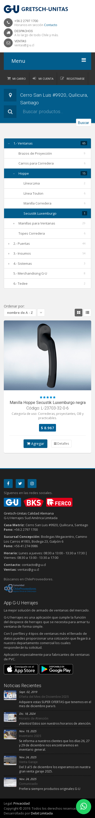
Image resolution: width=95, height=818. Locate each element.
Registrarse (75, 78)
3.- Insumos (22, 253)
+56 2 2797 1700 (26, 21)
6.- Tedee (20, 283)
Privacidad (21, 803)
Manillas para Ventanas (36, 223)
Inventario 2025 (30, 736)
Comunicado (28, 784)
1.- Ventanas (23, 143)
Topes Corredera (31, 233)
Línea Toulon (33, 193)
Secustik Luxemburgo (40, 213)
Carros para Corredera (36, 163)
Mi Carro (19, 78)
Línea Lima (32, 183)
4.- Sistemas (22, 263)
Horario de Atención (33, 718)
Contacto (50, 25)
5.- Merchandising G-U (30, 273)
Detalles (61, 443)
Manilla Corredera (37, 203)
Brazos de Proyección (35, 153)
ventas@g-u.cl (24, 45)
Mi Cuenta (45, 78)
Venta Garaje (28, 762)
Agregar (35, 443)
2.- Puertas (21, 243)
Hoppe (23, 173)
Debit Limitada (42, 813)
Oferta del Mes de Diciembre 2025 (44, 697)
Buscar (83, 123)
